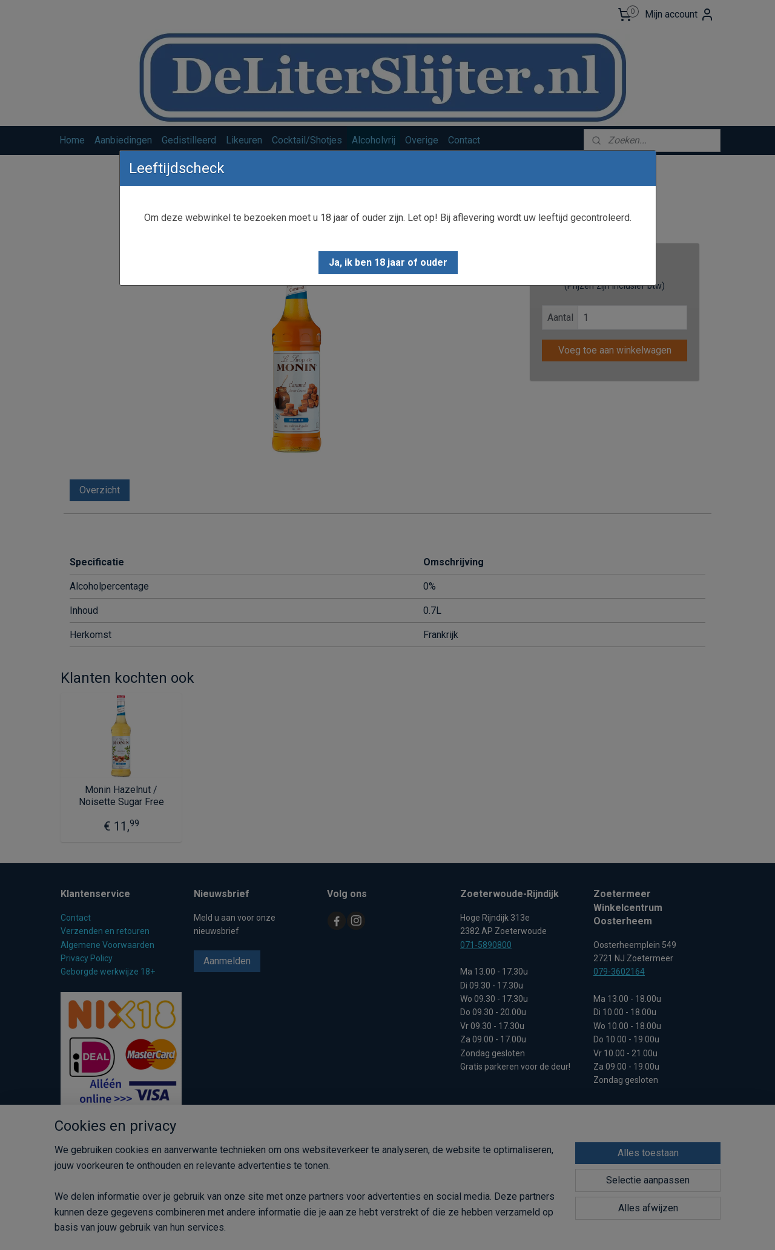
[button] (388, 262)
